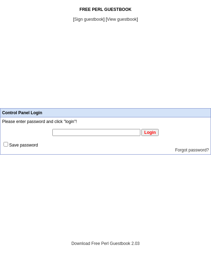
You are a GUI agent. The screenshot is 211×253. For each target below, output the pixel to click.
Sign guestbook (88, 19)
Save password (23, 145)
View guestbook (122, 19)
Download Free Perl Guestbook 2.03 (105, 243)
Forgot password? (192, 150)
